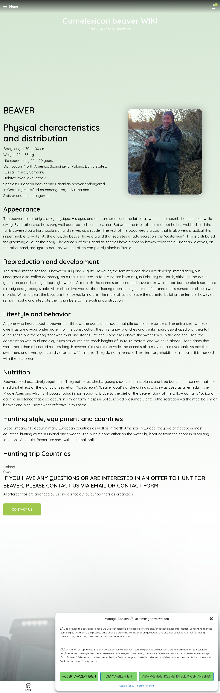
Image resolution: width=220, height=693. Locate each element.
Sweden (10, 471)
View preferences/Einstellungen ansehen (176, 676)
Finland (9, 467)
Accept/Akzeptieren (79, 676)
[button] (211, 619)
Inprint (140, 685)
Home (92, 29)
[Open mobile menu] (10, 6)
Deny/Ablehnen (119, 676)
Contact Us (22, 509)
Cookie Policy (126, 685)
